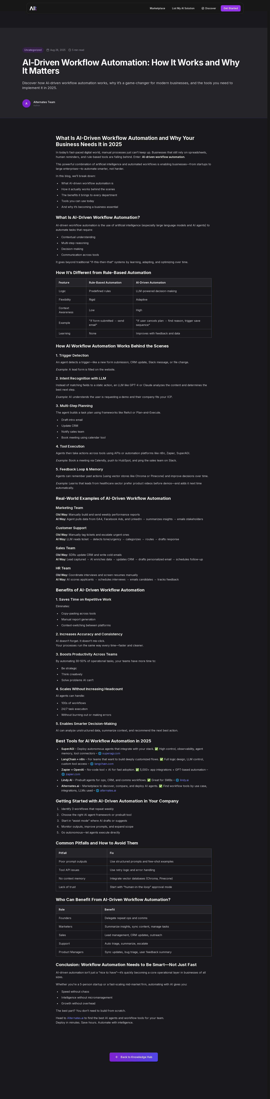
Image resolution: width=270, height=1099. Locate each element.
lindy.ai (184, 780)
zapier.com (73, 774)
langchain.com (104, 763)
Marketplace (157, 8)
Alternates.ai (75, 1018)
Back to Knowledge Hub (133, 1057)
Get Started (231, 8)
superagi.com (111, 753)
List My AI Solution (183, 8)
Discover (209, 8)
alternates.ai (108, 790)
